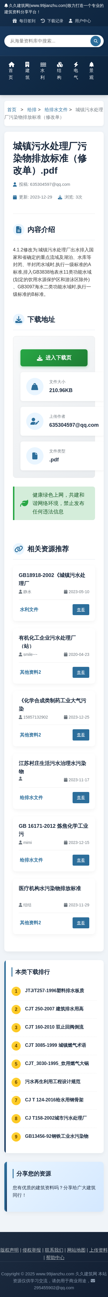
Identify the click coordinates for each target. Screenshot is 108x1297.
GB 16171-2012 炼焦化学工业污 (53, 830)
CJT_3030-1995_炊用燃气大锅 (57, 1063)
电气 (76, 71)
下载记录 (52, 20)
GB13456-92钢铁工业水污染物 (56, 1136)
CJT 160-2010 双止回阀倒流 (54, 1027)
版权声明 (9, 1250)
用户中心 (80, 20)
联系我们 (54, 1250)
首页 (11, 71)
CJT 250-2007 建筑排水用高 (54, 1008)
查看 (81, 609)
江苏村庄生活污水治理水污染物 (52, 767)
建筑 (27, 71)
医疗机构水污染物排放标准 (50, 888)
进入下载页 (54, 358)
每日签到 (24, 20)
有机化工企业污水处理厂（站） (47, 642)
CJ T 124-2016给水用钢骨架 (54, 1099)
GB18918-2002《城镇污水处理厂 (52, 579)
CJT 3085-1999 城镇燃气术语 (55, 1045)
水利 (43, 71)
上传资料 (98, 1250)
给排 (32, 109)
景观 (91, 71)
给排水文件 (56, 109)
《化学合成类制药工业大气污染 (52, 705)
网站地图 (76, 1250)
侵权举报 (31, 1250)
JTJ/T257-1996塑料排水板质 (54, 990)
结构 (60, 71)
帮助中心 (55, 1257)
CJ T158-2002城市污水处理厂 (56, 1118)
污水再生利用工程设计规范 (52, 1081)
